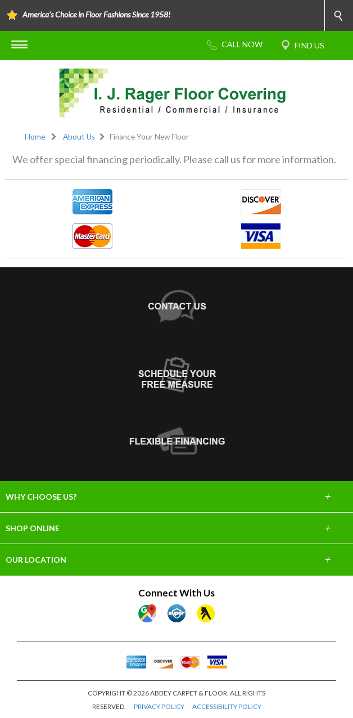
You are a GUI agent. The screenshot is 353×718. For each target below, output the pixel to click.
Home (35, 136)
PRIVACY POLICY (159, 706)
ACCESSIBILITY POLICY (226, 706)
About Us (79, 136)
